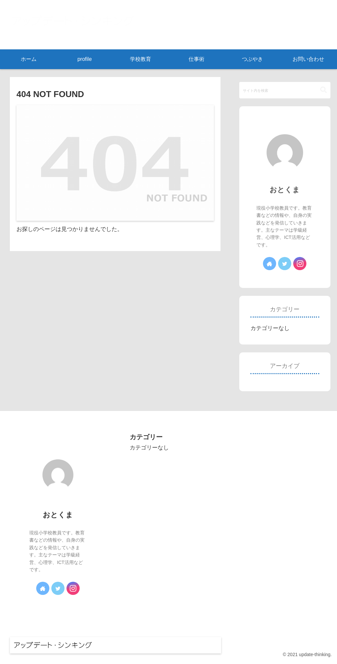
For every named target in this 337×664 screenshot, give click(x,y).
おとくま (285, 190)
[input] (284, 90)
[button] (323, 90)
